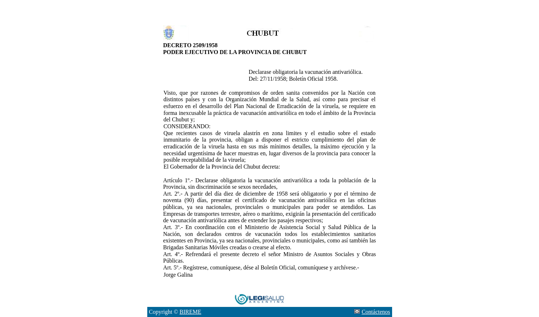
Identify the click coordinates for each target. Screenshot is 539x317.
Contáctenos (375, 312)
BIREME (190, 312)
